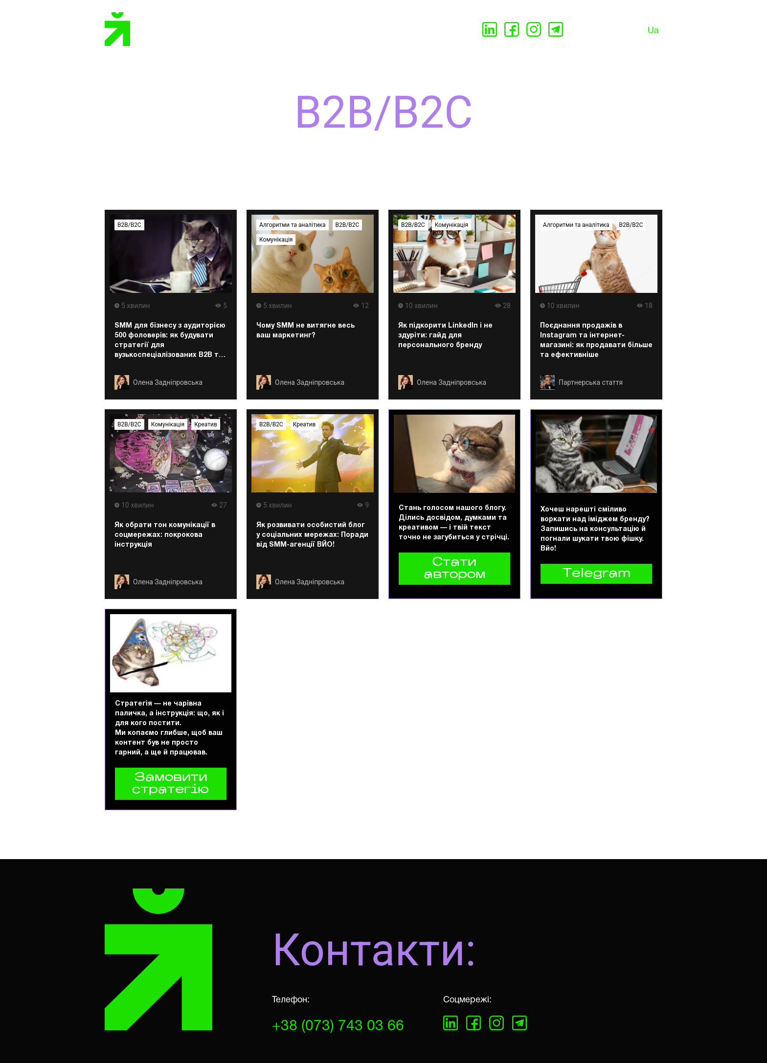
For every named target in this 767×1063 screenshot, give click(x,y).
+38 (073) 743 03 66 (338, 1026)
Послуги (228, 30)
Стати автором (455, 568)
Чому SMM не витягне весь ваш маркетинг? (305, 331)
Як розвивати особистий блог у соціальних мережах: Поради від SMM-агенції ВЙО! (312, 535)
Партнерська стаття (591, 382)
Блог (390, 30)
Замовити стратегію (171, 784)
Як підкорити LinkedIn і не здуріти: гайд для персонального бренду (445, 336)
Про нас (273, 30)
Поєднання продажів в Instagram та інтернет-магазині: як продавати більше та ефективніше (596, 340)
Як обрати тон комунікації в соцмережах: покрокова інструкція (164, 535)
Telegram (597, 574)
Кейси (357, 30)
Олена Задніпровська (168, 382)
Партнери (317, 30)
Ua (653, 31)
